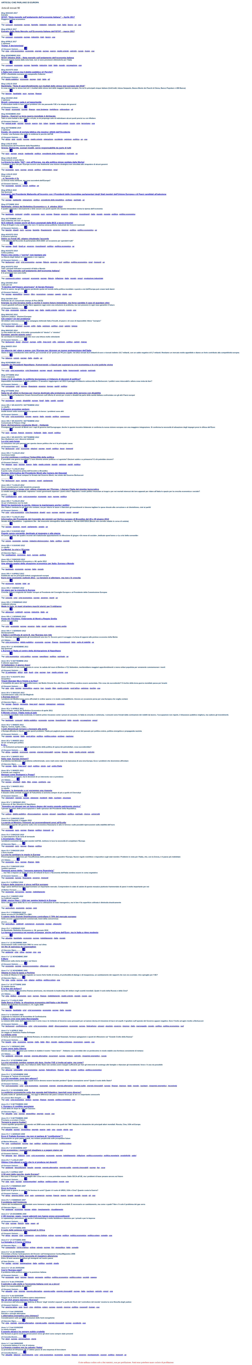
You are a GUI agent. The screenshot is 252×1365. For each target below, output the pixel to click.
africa (7, 139)
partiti (57, 386)
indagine (43, 25)
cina (7, 51)
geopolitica (17, 294)
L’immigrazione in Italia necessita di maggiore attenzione (29, 1256)
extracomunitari (29, 1181)
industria (52, 25)
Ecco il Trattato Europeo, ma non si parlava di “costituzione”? (32, 1136)
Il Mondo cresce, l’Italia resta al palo (19, 712)
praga (34, 782)
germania (58, 370)
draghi (16, 230)
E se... (4, 745)
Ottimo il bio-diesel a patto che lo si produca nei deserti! (29, 1162)
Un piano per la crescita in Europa (18, 590)
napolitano (43, 656)
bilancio (8, 358)
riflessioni (44, 966)
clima (22, 952)
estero (45, 1307)
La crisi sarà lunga (10, 441)
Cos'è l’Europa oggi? (11, 1270)
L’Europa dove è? (10, 697)
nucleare (57, 798)
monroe (67, 1307)
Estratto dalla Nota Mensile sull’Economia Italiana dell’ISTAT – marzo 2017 (38, 31)
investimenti (84, 214)
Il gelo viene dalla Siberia (13, 1048)
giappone (34, 798)
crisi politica (25, 656)
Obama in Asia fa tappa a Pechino (18, 972)
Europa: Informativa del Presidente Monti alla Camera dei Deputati (34, 473)
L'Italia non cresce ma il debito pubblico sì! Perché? (27, 72)
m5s (54, 342)
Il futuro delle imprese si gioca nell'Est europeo (24, 884)
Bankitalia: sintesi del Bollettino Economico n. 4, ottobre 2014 (32, 206)
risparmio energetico (91, 1056)
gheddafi (16, 782)
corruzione (9, 386)
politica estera (50, 736)
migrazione (48, 139)
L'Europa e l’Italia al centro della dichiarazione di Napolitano (31, 651)
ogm (35, 908)
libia (54, 688)
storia (64, 294)
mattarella (29, 153)
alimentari (9, 612)
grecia (20, 153)
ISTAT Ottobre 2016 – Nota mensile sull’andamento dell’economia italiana (37, 57)
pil (49, 79)
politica (76, 139)
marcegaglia (141, 1026)
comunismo (10, 1247)
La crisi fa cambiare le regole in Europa (20, 854)
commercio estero (13, 278)
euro (25, 93)
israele (52, 123)
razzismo (69, 736)
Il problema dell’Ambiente (14, 1202)
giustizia (109, 1026)
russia (80, 51)
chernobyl (9, 798)
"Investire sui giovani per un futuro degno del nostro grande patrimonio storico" (41, 806)
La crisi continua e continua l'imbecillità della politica (27, 457)
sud (48, 766)
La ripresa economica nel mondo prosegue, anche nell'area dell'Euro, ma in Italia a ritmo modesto (49, 932)
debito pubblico (12, 79)
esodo (19, 139)
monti (50, 433)
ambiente (9, 952)
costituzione (10, 555)
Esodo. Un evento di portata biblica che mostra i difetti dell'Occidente (35, 132)
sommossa (64, 416)
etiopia (39, 1247)
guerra (53, 51)
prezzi (80, 278)
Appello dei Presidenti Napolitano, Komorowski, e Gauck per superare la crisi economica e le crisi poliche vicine (57, 365)
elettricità (18, 1056)
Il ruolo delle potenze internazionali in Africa (23, 1230)
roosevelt (83, 1307)
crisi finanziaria (31, 370)
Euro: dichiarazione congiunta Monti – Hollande (25, 425)
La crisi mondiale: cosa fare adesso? (19, 1078)
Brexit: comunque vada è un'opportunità (21, 102)
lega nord (47, 342)
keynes (50, 386)
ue (76, 25)
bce (15, 1155)
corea (12, 980)
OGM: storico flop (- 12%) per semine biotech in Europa (28, 900)
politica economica (127, 214)
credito (27, 214)
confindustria (11, 496)
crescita (8, 598)
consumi (9, 25)
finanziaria (32, 386)
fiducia (46, 262)
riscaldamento (57, 1209)
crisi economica (17, 51)
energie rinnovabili (45, 752)
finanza (38, 93)
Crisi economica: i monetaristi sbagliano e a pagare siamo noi (32, 1150)
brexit (7, 109)
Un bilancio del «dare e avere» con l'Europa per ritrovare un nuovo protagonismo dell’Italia (46, 350)
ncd (60, 262)
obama (31, 980)
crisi (18, 262)
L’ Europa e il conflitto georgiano (17, 1106)
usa (79, 25)
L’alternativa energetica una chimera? (20, 1315)
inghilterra (54, 109)
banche (8, 93)
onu (34, 952)
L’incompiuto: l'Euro (11, 839)
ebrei (7, 1339)
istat (59, 25)
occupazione (71, 65)
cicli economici (11, 1086)
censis (16, 358)
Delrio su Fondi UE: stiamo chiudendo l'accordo (25, 238)
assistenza (9, 401)
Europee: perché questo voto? (16, 334)
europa (27, 25)
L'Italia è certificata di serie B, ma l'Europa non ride (26, 635)
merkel (62, 512)
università (95, 814)
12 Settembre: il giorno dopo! (15, 665)
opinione (68, 139)
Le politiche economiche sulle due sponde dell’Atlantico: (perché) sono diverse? (41, 1092)
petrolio (73, 51)
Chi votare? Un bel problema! (15, 318)
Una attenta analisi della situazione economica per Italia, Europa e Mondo (37, 563)
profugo (68, 200)
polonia (83, 370)
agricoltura (10, 908)
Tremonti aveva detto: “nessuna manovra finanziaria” (27, 870)
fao (98, 1167)
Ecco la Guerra (8, 1188)
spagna (93, 1277)
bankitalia (17, 93)
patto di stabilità (83, 642)
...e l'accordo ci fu (10, 178)
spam (33, 1223)
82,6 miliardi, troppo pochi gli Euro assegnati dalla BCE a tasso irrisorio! (37, 223)
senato (41, 527)
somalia (104, 1235)
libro (33, 294)
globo (34, 1209)
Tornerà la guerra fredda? (14, 1122)
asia (13, 139)
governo (64, 214)
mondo (62, 65)
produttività (125, 1155)
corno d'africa (41, 1235)
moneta (107, 214)
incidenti (43, 798)
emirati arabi (10, 123)
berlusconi (9, 262)
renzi (55, 170)
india (37, 1042)
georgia (40, 1114)
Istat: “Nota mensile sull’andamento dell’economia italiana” (30, 271)
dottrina (37, 1307)
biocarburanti (20, 1167)
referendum (65, 109)
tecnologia (172, 1086)
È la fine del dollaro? (11, 988)
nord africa (75, 688)
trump (87, 51)
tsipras (74, 326)
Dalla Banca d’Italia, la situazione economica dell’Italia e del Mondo (34, 1002)
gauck (49, 370)
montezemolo (93, 1355)
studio (36, 358)
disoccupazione (34, 814)
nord (30, 766)
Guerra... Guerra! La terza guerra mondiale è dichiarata (28, 116)
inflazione (74, 214)
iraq (48, 672)
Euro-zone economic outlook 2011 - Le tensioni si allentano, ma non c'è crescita (41, 578)
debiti (51, 1026)
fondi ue (22, 246)
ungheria (42, 782)
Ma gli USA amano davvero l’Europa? (19, 1300)
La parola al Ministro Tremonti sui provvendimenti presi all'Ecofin (33, 822)
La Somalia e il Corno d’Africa (16, 1242)
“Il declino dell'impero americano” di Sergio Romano (27, 287)
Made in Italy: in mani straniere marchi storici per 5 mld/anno (31, 606)
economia (18, 25)
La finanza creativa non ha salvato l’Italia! (21, 1347)
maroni (42, 704)
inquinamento (44, 1209)
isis (40, 123)
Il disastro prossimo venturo (15, 409)
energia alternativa (39, 1056)
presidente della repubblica (53, 153)
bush (31, 672)
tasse (62, 448)
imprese (65, 230)
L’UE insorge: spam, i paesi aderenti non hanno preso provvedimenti (35, 1216)
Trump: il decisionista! (12, 45)
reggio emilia (61, 626)
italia (64, 25)
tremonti (97, 262)
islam (46, 123)
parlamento (48, 481)
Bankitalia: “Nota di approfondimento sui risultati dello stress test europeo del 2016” (43, 86)
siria (78, 123)
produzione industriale (93, 278)
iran (42, 688)
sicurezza (67, 798)
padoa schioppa (65, 1042)
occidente (58, 139)
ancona (15, 1235)
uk (72, 109)
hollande (37, 433)
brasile (8, 1042)
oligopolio (57, 924)
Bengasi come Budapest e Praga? (18, 774)
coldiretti (19, 612)
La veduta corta (9, 1034)
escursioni (53, 1056)
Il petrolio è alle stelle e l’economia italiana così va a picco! (30, 1284)
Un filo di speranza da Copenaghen (18, 947)
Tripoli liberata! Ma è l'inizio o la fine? (19, 681)
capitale (15, 752)
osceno (103, 1355)
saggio (58, 294)
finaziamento (46, 230)
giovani (53, 814)
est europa (19, 892)
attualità (8, 938)
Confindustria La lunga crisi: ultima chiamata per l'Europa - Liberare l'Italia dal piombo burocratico (50, 489)
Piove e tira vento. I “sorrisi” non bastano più (23, 255)
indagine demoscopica (39, 541)
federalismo (91, 1026)
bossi (18, 342)
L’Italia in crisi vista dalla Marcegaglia (19, 1019)
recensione (41, 294)
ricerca (87, 814)
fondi (15, 246)
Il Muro (4, 959)
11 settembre (10, 672)
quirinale (70, 153)
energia (38, 51)
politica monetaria (63, 1100)
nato (48, 1129)
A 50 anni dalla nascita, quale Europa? (20, 1174)
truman (92, 1307)
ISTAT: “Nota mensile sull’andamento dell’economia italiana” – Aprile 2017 (38, 17)
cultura (8, 814)
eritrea (51, 1235)
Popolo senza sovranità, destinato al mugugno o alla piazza (30, 533)
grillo (33, 326)
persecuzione (24, 1339)
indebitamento (39, 892)
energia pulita (80, 1086)
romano (50, 294)
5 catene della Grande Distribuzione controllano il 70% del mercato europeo (38, 916)
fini (52, 1247)
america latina (17, 1195)
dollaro (13, 996)
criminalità (18, 1070)
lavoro (70, 25)
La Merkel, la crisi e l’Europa (15, 549)
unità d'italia (57, 766)
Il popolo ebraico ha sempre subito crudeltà (23, 1331)
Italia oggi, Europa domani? (15, 758)
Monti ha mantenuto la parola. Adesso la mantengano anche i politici (35, 505)
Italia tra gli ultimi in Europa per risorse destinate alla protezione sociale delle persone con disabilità (51, 393)
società (60, 401)
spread (76, 512)
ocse (103, 1167)
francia (28, 123)
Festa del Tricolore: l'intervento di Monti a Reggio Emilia (29, 618)
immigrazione (25, 1263)
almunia (8, 1070)
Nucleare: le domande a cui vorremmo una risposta (26, 790)
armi (27, 1195)
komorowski (73, 370)
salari (134, 1155)
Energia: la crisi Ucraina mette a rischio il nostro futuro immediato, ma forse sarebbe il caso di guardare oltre (55, 303)
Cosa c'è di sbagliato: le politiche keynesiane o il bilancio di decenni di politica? (41, 379)
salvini (67, 326)
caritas (8, 1263)
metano (70, 1056)
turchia (93, 688)
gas (36, 310)
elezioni (19, 326)
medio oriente (63, 51)
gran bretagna (42, 109)
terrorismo (85, 123)
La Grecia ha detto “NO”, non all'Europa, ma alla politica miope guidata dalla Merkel (42, 162)
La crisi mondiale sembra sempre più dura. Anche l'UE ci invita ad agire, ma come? (42, 1062)
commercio (30, 924)
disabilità (27, 401)
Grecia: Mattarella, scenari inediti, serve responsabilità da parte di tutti (36, 148)
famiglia (34, 25)
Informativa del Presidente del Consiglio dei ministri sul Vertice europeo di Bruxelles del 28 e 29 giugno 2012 (55, 519)
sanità (53, 401)
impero (27, 294)
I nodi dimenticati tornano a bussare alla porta (24, 729)
